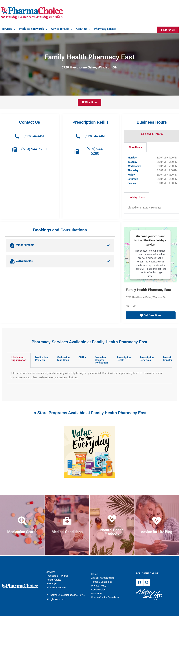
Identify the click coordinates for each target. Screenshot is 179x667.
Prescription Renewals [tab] (147, 359)
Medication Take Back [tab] (63, 359)
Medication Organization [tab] (18, 359)
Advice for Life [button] (61, 29)
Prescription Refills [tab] (124, 359)
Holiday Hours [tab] (136, 197)
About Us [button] (83, 29)
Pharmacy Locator (105, 29)
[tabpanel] (89, 375)
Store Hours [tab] (135, 147)
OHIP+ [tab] (82, 357)
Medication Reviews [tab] (41, 359)
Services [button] (9, 29)
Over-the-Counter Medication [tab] (101, 360)
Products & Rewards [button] (33, 29)
